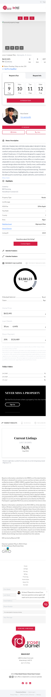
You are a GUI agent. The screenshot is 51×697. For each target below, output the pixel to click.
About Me (25, 582)
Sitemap (38, 694)
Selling (25, 574)
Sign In (44, 2)
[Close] (47, 679)
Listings (25, 568)
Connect (25, 585)
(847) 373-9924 (25, 663)
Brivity (24, 692)
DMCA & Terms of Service (27, 694)
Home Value (25, 579)
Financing (25, 577)
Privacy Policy (14, 694)
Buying (25, 571)
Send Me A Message (25, 628)
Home (25, 566)
